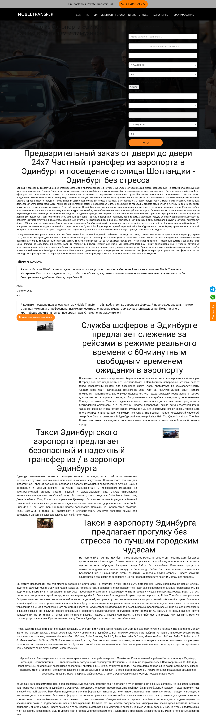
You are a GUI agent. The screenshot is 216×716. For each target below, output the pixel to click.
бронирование (183, 14)
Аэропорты (162, 14)
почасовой (180, 26)
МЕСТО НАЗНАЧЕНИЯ (140, 41)
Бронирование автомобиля (35, 317)
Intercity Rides (139, 14)
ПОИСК (134, 87)
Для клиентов (103, 14)
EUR (79, 14)
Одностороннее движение (145, 26)
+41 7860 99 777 (133, 4)
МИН (131, 69)
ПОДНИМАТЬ (136, 31)
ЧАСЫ (132, 60)
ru (89, 14)
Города (120, 14)
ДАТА (131, 50)
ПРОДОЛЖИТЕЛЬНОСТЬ (142, 100)
